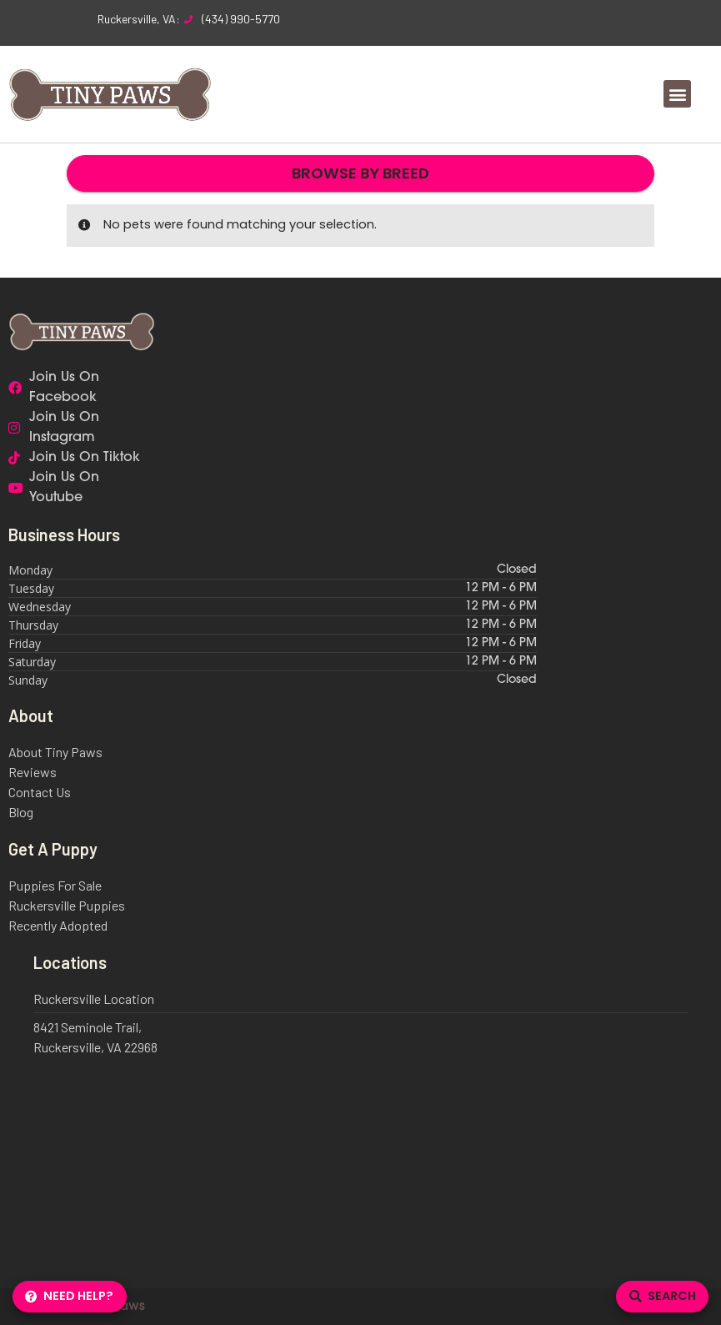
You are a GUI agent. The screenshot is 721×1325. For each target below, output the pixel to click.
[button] (677, 94)
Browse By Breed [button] (360, 173)
